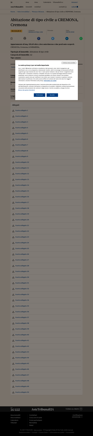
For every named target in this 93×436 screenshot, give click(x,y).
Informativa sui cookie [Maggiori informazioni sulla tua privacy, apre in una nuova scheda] (50, 80)
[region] (46, 80)
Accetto (52, 95)
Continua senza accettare (69, 62)
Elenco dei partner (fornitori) (26, 90)
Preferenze (39, 95)
